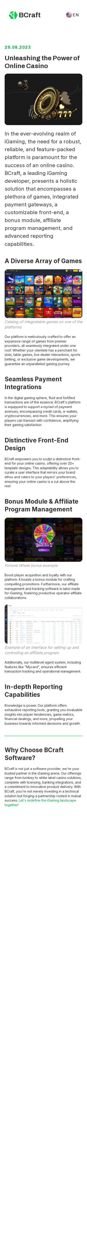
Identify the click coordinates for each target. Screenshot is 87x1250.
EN (76, 15)
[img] (13, 15)
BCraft (30, 15)
